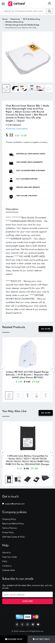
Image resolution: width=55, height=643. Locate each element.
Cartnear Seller (8, 570)
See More (45, 329)
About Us (6, 552)
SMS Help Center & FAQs (13, 536)
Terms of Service (9, 528)
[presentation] (2, 368)
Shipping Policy (9, 519)
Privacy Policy (8, 532)
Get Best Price (41, 639)
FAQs (4, 561)
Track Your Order (9, 557)
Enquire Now (13, 639)
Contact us (6, 565)
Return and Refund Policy (13, 523)
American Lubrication (17, 128)
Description (12, 209)
